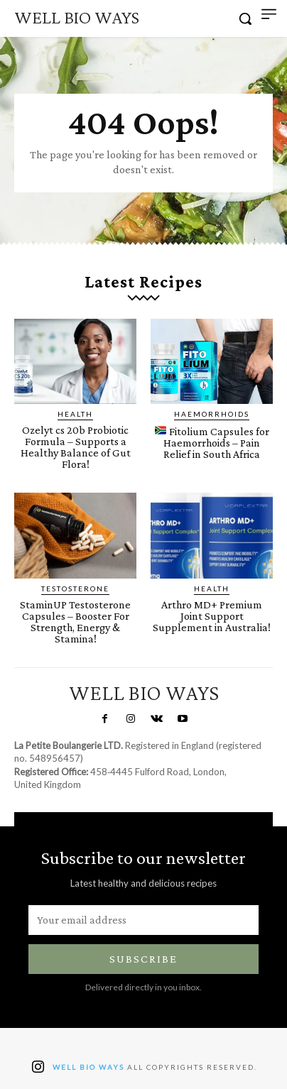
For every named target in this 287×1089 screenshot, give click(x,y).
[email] (143, 920)
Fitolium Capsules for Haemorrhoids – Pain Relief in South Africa (212, 442)
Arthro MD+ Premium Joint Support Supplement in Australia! (212, 615)
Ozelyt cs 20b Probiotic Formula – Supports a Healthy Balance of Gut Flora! (76, 447)
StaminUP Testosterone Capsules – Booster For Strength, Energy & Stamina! (75, 621)
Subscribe (143, 959)
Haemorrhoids (211, 414)
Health (75, 414)
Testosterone (75, 588)
